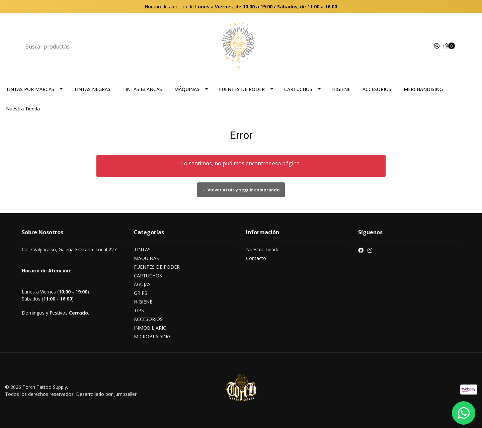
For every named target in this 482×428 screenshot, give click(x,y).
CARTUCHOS (298, 89)
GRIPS (140, 293)
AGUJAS (142, 284)
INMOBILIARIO (150, 328)
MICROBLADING (152, 336)
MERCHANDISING (423, 89)
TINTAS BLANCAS (142, 89)
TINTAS (142, 249)
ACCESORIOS (377, 89)
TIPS (139, 310)
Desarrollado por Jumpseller (106, 394)
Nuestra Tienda (23, 108)
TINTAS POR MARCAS (30, 89)
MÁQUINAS (186, 89)
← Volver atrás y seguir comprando (241, 190)
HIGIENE (341, 89)
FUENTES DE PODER (242, 89)
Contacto (256, 258)
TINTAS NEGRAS (92, 89)
